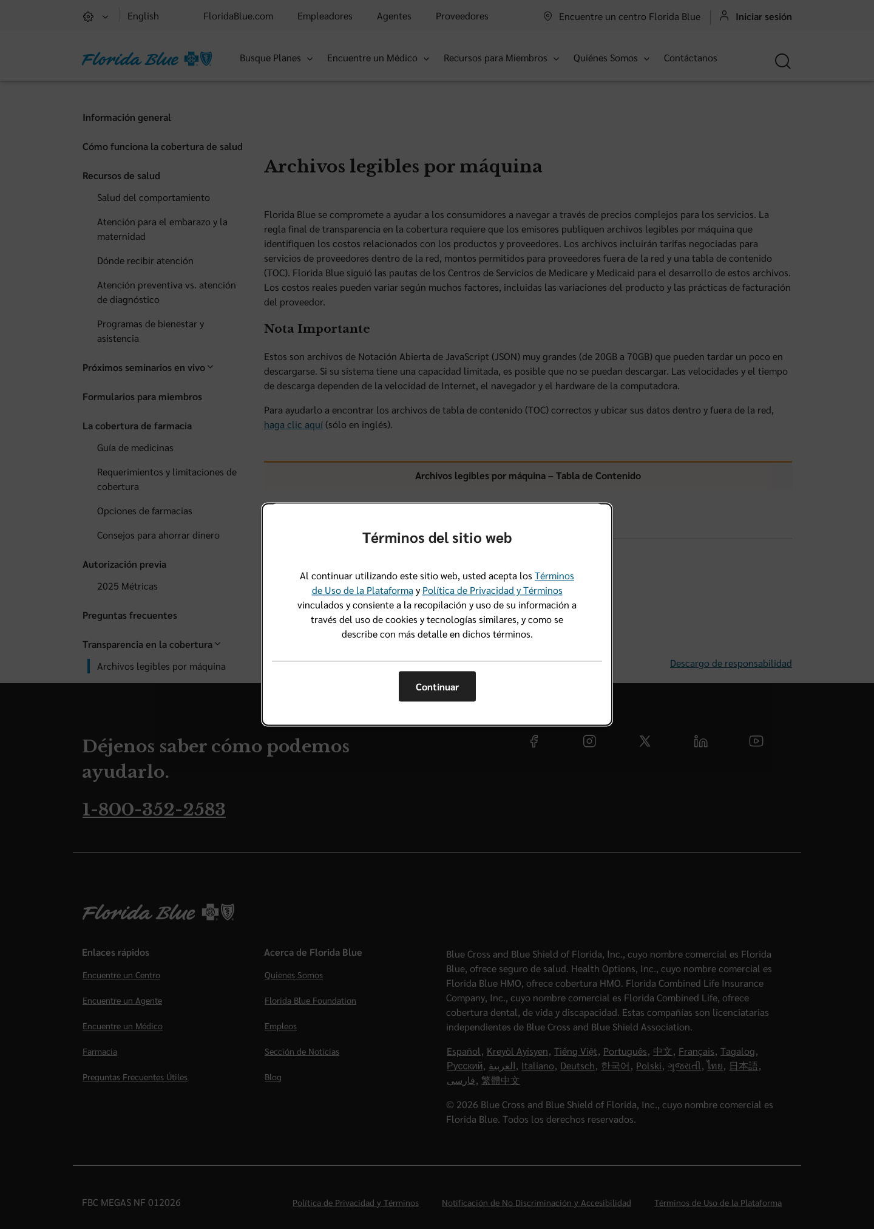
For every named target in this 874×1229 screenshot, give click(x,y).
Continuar (437, 686)
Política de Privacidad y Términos (492, 590)
